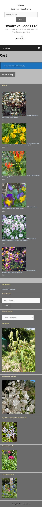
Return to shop (7, 75)
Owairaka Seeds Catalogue (9, 289)
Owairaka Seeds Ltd (20, 26)
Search (20, 19)
